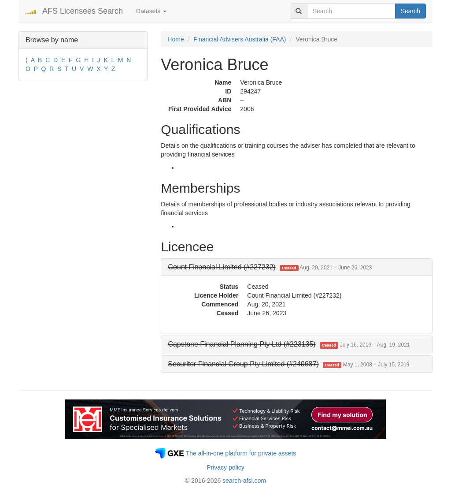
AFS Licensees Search (82, 11)
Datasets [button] (151, 11)
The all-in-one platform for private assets (241, 453)
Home (175, 39)
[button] (270, 267)
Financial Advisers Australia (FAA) (239, 39)
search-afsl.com (244, 480)
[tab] (296, 267)
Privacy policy (225, 467)
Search (410, 11)
